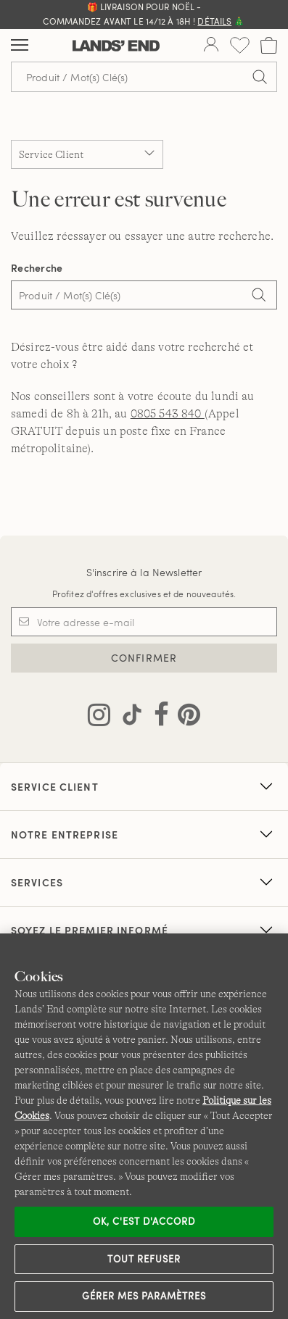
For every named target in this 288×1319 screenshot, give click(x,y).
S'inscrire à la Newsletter (144, 572)
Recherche (37, 268)
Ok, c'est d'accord (144, 1221)
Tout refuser (144, 1258)
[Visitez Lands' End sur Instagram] (99, 717)
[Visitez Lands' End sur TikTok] (127, 717)
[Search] (259, 296)
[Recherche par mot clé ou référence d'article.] (144, 77)
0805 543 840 (168, 413)
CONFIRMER (144, 658)
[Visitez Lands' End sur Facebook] (157, 717)
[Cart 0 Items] (268, 45)
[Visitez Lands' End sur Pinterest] (184, 717)
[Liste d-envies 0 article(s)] (240, 45)
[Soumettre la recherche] (259, 77)
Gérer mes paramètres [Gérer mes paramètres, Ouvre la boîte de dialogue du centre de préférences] (144, 1295)
